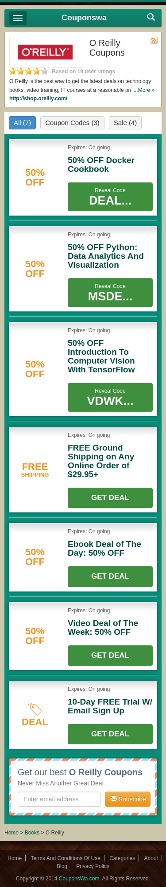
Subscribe (128, 799)
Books (32, 833)
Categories (122, 858)
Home (11, 833)
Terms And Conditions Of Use (65, 858)
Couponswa (84, 17)
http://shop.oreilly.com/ (38, 98)
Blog (62, 866)
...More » (144, 90)
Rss (154, 40)
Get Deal (110, 497)
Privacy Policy (92, 866)
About (151, 858)
